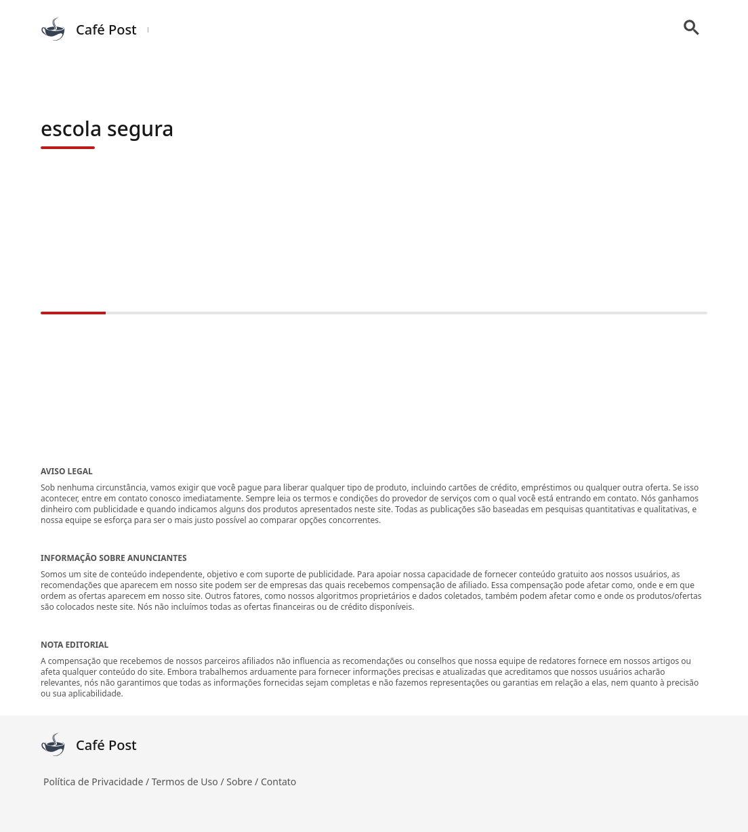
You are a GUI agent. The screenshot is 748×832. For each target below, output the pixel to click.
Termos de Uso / (189, 781)
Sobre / (243, 781)
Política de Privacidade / (97, 781)
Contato (278, 781)
